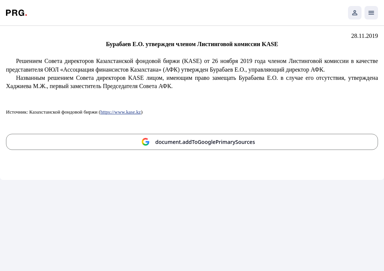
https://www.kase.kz (120, 112)
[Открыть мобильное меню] (371, 12)
